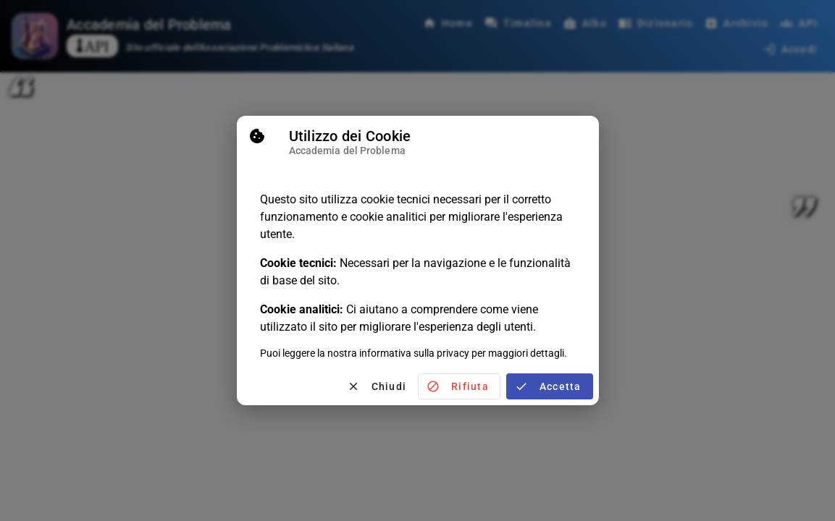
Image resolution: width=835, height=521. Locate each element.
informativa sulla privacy (414, 351)
